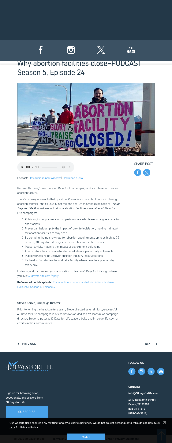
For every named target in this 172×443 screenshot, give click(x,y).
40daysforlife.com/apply (43, 276)
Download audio (73, 178)
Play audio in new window (44, 178)
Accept (86, 437)
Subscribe (27, 412)
